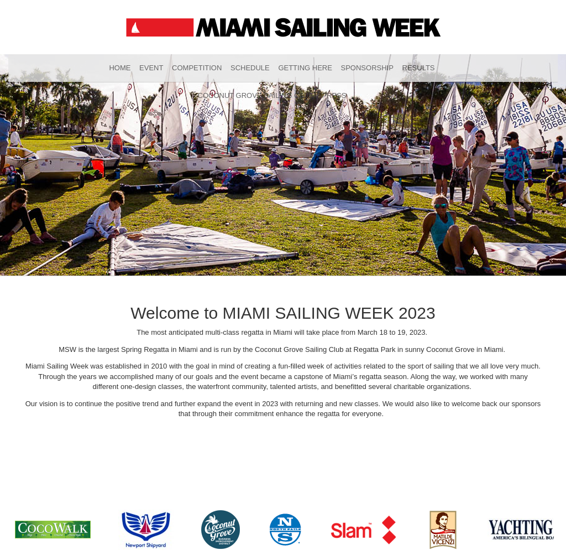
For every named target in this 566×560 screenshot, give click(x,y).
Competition (197, 68)
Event (151, 68)
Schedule (250, 68)
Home (119, 68)
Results (418, 68)
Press (334, 95)
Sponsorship (367, 68)
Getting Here (305, 68)
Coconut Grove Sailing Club (255, 95)
